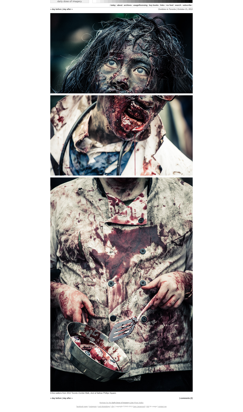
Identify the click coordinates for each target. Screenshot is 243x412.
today (113, 5)
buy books (154, 5)
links (162, 5)
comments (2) (186, 398)
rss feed (169, 5)
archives (128, 5)
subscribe (187, 5)
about (119, 5)
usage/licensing (140, 5)
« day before (56, 9)
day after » (68, 9)
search (178, 5)
